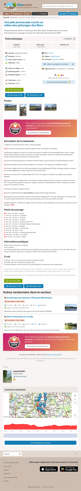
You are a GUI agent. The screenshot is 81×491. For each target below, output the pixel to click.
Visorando (6, 17)
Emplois (6, 470)
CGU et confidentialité (11, 463)
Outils (7, 14)
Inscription (63, 14)
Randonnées (18, 14)
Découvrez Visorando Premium (58, 82)
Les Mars (56, 59)
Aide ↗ (28, 14)
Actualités (7, 474)
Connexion (73, 14)
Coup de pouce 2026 (12, 477)
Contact (6, 481)
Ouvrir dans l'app (14, 90)
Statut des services (34, 487)
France (51, 53)
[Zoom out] (75, 399)
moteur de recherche (53, 355)
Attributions (7, 417)
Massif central (55, 56)
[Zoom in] (75, 395)
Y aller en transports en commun (59, 64)
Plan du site (7, 466)
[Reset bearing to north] (75, 403)
